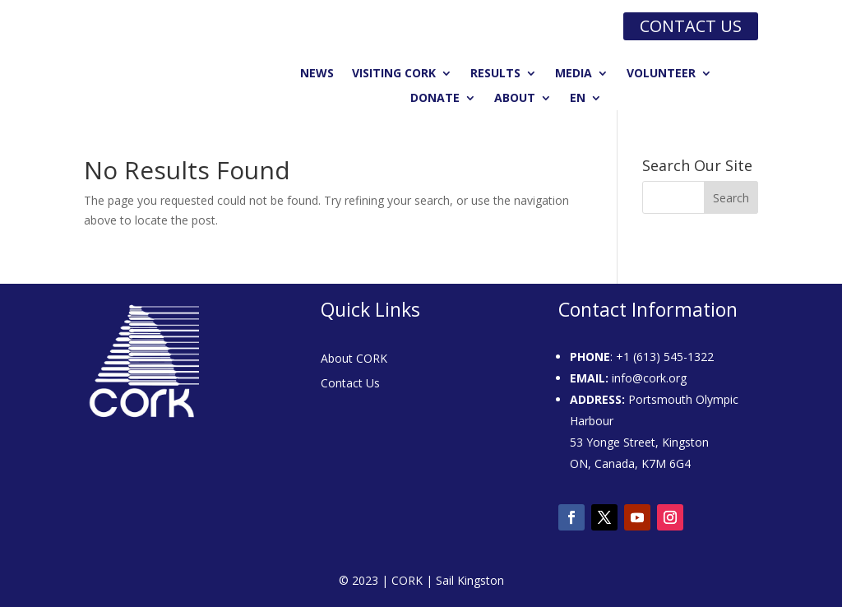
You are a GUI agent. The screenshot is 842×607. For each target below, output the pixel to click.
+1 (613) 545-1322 (665, 356)
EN (577, 98)
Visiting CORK (394, 74)
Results (495, 74)
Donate (435, 98)
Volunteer (661, 74)
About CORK (354, 359)
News (317, 74)
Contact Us (350, 384)
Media (573, 74)
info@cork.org (649, 378)
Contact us (691, 26)
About (514, 98)
